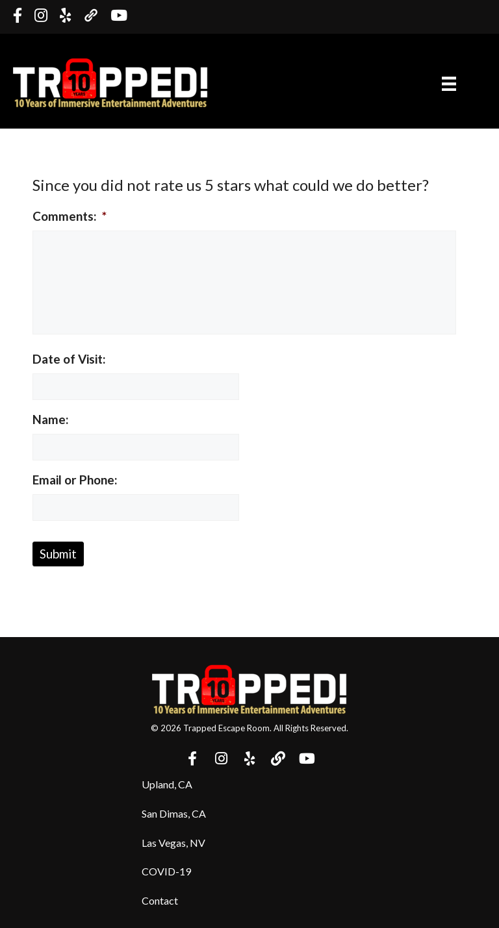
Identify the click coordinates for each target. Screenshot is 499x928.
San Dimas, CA (174, 813)
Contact (160, 900)
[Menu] (449, 83)
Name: (50, 419)
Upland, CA (167, 784)
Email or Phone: (75, 479)
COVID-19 (166, 871)
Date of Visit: (69, 358)
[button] (192, 758)
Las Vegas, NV (173, 842)
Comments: (69, 215)
